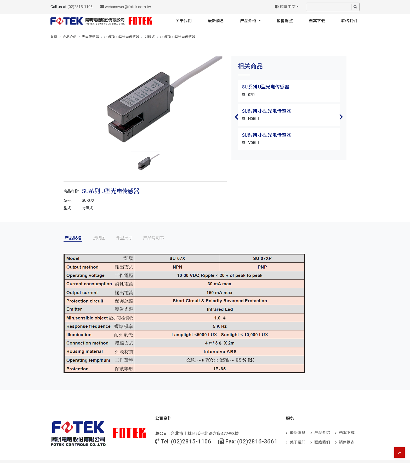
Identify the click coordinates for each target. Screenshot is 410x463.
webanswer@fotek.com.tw (125, 6)
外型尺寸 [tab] (124, 237)
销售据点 (285, 21)
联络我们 (349, 21)
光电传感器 (90, 37)
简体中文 (285, 6)
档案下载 (317, 21)
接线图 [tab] (99, 237)
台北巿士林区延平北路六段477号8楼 (205, 433)
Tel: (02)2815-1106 (183, 441)
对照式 (150, 37)
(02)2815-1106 (80, 6)
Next (341, 117)
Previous (237, 117)
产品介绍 (249, 21)
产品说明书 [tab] (153, 237)
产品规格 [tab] (73, 237)
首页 (53, 37)
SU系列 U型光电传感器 (121, 37)
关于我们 (183, 21)
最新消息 (216, 21)
